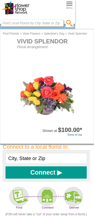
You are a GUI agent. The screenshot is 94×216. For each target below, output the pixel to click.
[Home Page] (15, 15)
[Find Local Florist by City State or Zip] (32, 23)
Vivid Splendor (77, 33)
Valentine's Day (54, 33)
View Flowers (31, 33)
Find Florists (11, 33)
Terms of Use (74, 134)
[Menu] (69, 5)
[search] (69, 23)
